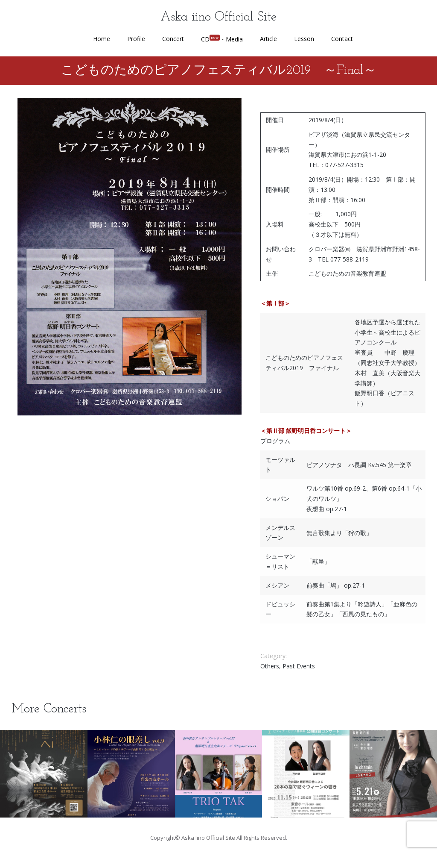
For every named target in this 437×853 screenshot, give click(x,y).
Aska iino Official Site (218, 17)
